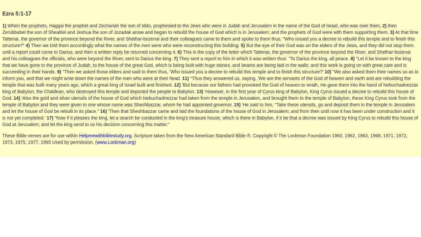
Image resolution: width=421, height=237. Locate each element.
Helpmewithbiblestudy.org (105, 135)
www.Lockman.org (115, 142)
